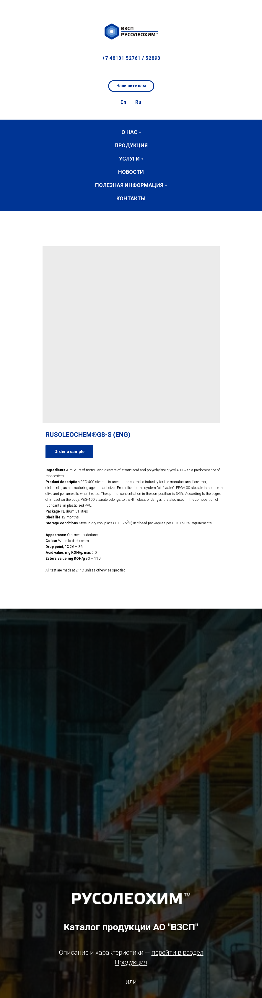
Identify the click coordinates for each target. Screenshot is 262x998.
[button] (252, 9)
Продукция (131, 145)
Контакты (131, 198)
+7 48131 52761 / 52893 (131, 58)
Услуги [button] (129, 159)
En (123, 102)
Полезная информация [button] (129, 185)
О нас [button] (129, 132)
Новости (131, 172)
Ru (138, 102)
